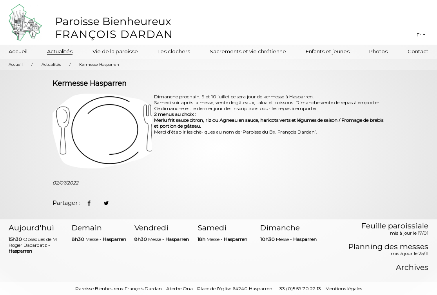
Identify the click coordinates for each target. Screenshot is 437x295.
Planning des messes (388, 250)
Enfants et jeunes (328, 51)
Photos (378, 51)
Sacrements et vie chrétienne (248, 51)
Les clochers (174, 51)
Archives (412, 267)
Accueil (18, 51)
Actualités (60, 51)
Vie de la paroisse (115, 51)
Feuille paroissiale (394, 229)
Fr (419, 35)
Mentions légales (343, 288)
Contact (418, 51)
